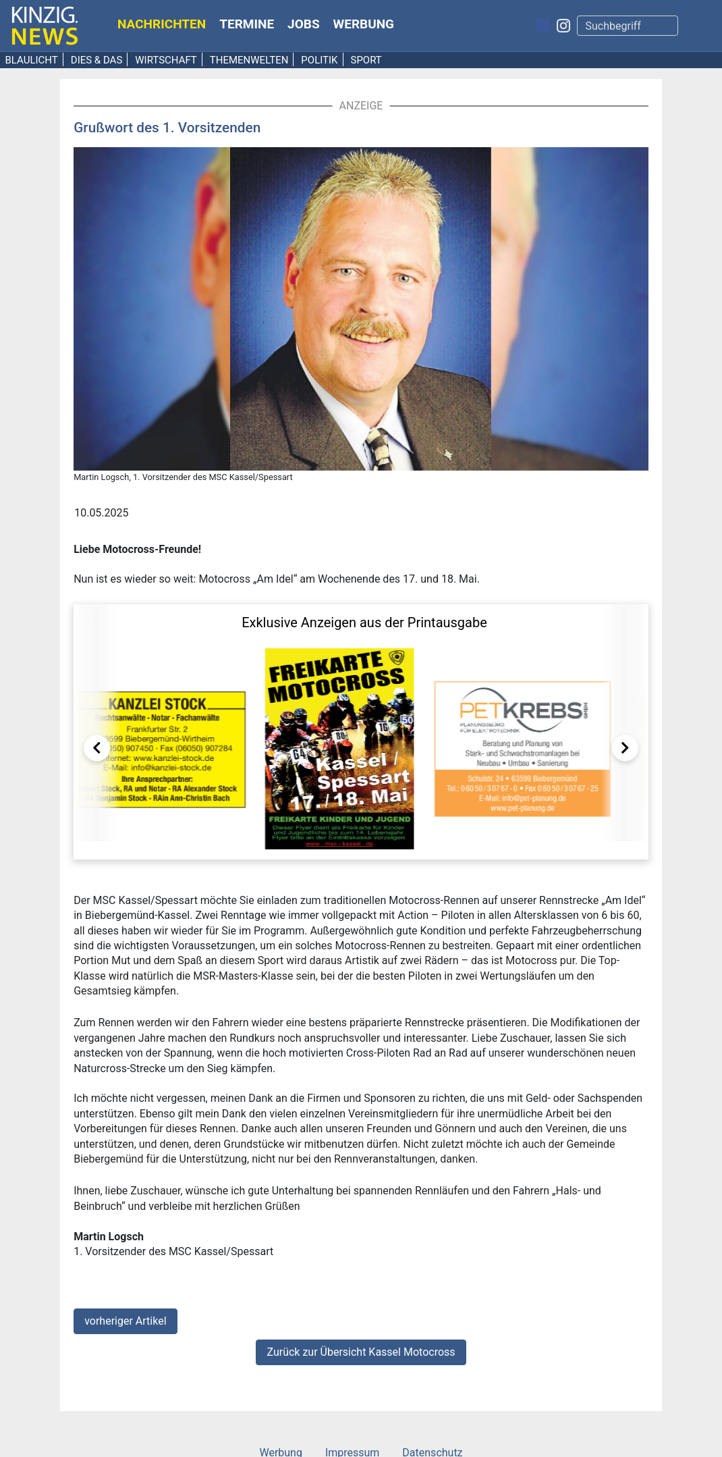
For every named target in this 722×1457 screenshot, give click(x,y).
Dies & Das (97, 60)
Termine (246, 24)
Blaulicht (31, 60)
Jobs (303, 24)
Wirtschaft (166, 60)
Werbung (364, 24)
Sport (365, 60)
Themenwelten (249, 60)
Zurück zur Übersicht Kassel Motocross (361, 1352)
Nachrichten (161, 24)
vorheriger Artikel (125, 1321)
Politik (319, 60)
